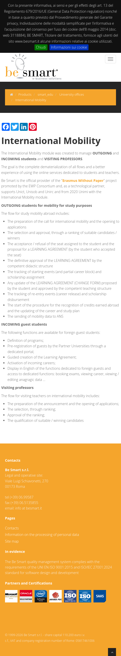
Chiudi (41, 47)
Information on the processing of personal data (42, 534)
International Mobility (30, 100)
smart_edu (45, 94)
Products (24, 94)
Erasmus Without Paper (83, 180)
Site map (12, 541)
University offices (71, 94)
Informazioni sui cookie (69, 47)
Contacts (12, 528)
